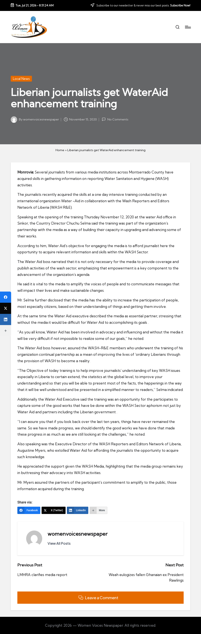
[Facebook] (28, 510)
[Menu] (187, 27)
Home (60, 150)
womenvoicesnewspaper (78, 534)
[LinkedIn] (77, 510)
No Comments (115, 119)
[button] (59, 543)
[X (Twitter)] (54, 510)
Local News (21, 79)
